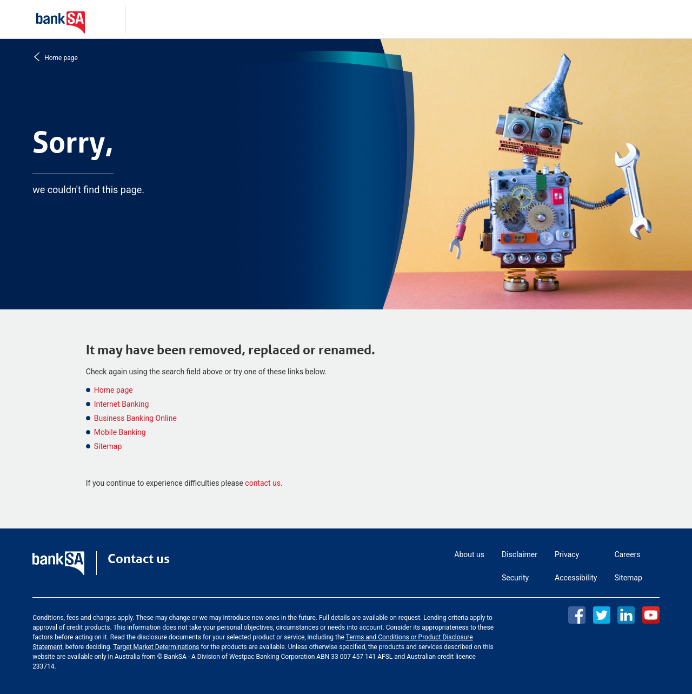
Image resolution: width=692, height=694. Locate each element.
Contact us (139, 558)
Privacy (567, 554)
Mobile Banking (120, 432)
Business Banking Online (135, 418)
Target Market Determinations (156, 647)
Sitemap (108, 446)
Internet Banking (121, 404)
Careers (627, 554)
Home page (60, 57)
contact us (263, 483)
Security (515, 577)
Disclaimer (519, 554)
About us (469, 554)
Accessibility (576, 577)
